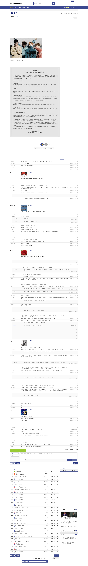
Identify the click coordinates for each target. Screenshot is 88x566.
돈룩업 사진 (16, 530)
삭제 (77, 161)
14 (39, 558)
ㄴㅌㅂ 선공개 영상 (18, 479)
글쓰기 (75, 463)
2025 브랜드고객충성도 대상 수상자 (20, 513)
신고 (51, 148)
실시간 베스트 (63, 509)
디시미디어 (63, 530)
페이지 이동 (56, 558)
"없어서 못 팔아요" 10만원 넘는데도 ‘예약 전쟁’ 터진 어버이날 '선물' (32, 256)
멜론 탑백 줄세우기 (18, 551)
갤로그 (28, 7)
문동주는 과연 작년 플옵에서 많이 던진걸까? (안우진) (69, 538)
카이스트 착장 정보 (18, 528)
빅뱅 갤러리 (13, 13)
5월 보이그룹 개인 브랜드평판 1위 (20, 510)
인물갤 (23, 7)
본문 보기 (66, 449)
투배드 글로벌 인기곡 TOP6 (19, 546)
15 (41, 558)
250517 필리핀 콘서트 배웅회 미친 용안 (21, 489)
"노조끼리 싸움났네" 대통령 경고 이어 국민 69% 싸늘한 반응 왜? (32, 178)
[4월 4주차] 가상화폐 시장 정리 (26, 416)
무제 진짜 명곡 (17, 512)
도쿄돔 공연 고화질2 (18, 497)
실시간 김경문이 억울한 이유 (66, 543)
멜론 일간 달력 (17, 520)
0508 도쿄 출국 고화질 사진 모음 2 (20, 507)
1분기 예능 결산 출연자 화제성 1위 (20, 515)
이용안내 (74, 13)
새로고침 (76, 449)
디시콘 (22, 460)
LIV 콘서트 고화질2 (18, 502)
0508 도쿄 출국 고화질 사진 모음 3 (20, 505)
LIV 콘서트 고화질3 (18, 500)
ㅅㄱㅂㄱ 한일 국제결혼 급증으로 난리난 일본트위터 (69, 521)
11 (35, 558)
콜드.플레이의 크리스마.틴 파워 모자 (21, 523)
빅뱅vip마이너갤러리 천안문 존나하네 (21, 476)
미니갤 (19, 7)
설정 (59, 13)
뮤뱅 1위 (16, 543)
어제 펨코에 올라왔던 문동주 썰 (67, 541)
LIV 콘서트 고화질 (17, 504)
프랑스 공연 (16, 538)
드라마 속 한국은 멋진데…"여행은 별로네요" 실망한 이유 (69, 523)
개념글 (18, 463)
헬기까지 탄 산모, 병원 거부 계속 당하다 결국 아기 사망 (30, 347)
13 (38, 558)
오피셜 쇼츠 (16, 486)
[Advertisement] (20, 29)
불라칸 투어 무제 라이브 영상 (19, 487)
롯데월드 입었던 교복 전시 (19, 526)
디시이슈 (68, 530)
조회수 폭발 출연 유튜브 (18, 539)
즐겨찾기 (64, 470)
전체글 (12, 463)
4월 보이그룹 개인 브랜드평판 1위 (20, 525)
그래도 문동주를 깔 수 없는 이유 (67, 539)
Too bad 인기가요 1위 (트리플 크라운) (21, 541)
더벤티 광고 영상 (17, 518)
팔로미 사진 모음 (17, 484)
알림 (73, 470)
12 (36, 558)
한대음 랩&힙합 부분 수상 (19, 549)
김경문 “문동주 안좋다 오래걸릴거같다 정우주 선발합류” (69, 542)
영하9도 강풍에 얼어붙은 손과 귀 (20, 531)
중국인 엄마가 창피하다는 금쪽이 (66, 522)
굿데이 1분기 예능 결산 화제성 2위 (20, 517)
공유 (41, 148)
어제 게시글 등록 (69, 7)
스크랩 (46, 148)
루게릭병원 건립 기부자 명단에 (20, 533)
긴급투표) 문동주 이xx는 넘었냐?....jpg (68, 537)
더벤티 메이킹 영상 (18, 494)
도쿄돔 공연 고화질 (18, 499)
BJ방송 (32, 7)
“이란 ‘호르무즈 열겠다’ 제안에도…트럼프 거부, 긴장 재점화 (69, 525)
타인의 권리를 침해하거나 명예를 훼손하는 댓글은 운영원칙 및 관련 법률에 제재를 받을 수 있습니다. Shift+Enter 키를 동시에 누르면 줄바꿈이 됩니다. (36, 454)
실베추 (37, 148)
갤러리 (11, 7)
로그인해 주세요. (64, 468)
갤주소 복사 (70, 13)
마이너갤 (15, 7)
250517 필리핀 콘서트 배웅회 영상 (20, 491)
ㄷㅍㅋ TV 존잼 (17, 481)
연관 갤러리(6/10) (64, 13)
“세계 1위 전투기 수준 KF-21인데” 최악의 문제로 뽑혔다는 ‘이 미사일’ (33, 211)
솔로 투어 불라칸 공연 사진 (19, 492)
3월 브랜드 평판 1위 (18, 544)
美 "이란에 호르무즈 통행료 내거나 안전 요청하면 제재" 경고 (69, 526)
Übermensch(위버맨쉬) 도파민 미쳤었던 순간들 (22, 536)
